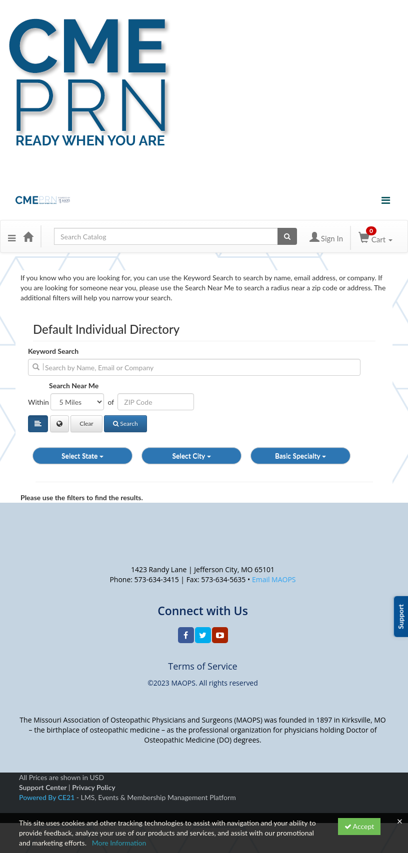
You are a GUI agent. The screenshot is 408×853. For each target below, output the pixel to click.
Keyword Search (53, 351)
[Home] (28, 236)
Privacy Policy (93, 787)
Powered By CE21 (47, 797)
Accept (359, 826)
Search (125, 423)
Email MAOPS (274, 579)
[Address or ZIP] (156, 401)
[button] (11, 236)
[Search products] (287, 236)
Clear (87, 423)
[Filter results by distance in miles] (77, 401)
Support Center (42, 787)
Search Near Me (73, 385)
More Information (119, 843)
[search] (194, 367)
